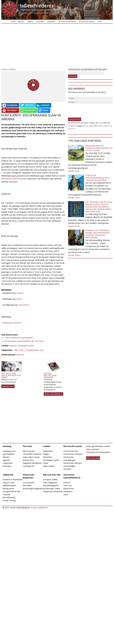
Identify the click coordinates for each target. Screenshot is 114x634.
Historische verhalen (67, 22)
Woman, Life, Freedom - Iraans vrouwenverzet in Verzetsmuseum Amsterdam (97, 234)
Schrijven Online (50, 479)
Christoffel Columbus (32, 454)
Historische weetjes (72, 463)
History (20, 293)
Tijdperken (51, 22)
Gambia (13, 345)
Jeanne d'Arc (28, 460)
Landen (30, 22)
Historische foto (70, 451)
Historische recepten (73, 454)
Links (65, 494)
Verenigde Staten (26, 345)
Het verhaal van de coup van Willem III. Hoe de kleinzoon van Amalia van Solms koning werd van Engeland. (98, 207)
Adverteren (68, 488)
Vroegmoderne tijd (11, 491)
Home (13, 22)
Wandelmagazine (51, 485)
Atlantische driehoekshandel (14, 178)
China (45, 463)
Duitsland (47, 457)
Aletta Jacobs (29, 451)
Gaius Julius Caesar (31, 457)
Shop (100, 22)
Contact (66, 482)
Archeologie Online (51, 488)
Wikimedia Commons (12, 322)
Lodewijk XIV (29, 466)
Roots (19, 299)
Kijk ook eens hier (52, 474)
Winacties (7, 466)
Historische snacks (86, 22)
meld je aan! (93, 458)
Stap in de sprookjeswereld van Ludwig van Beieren (97, 177)
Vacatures (67, 491)
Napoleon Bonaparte (32, 463)
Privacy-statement (39, 507)
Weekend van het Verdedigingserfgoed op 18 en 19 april (99, 148)
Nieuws (12, 69)
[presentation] (88, 109)
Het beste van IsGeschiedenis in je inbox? (11, 375)
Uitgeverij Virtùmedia (53, 491)
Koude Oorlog (9, 500)
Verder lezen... (74, 171)
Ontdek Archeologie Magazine (50, 375)
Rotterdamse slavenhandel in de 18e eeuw (24, 341)
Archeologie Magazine (33, 488)
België (46, 454)
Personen (40, 22)
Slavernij (20, 354)
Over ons (67, 485)
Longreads (7, 463)
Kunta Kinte (23, 304)
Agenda (6, 460)
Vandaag (20, 22)
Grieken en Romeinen (12, 479)
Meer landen (49, 466)
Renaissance (8, 488)
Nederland (48, 451)
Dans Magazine (50, 482)
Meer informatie (53, 394)
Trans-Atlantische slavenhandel (18, 337)
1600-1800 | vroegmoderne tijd (28, 350)
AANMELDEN (8, 386)
